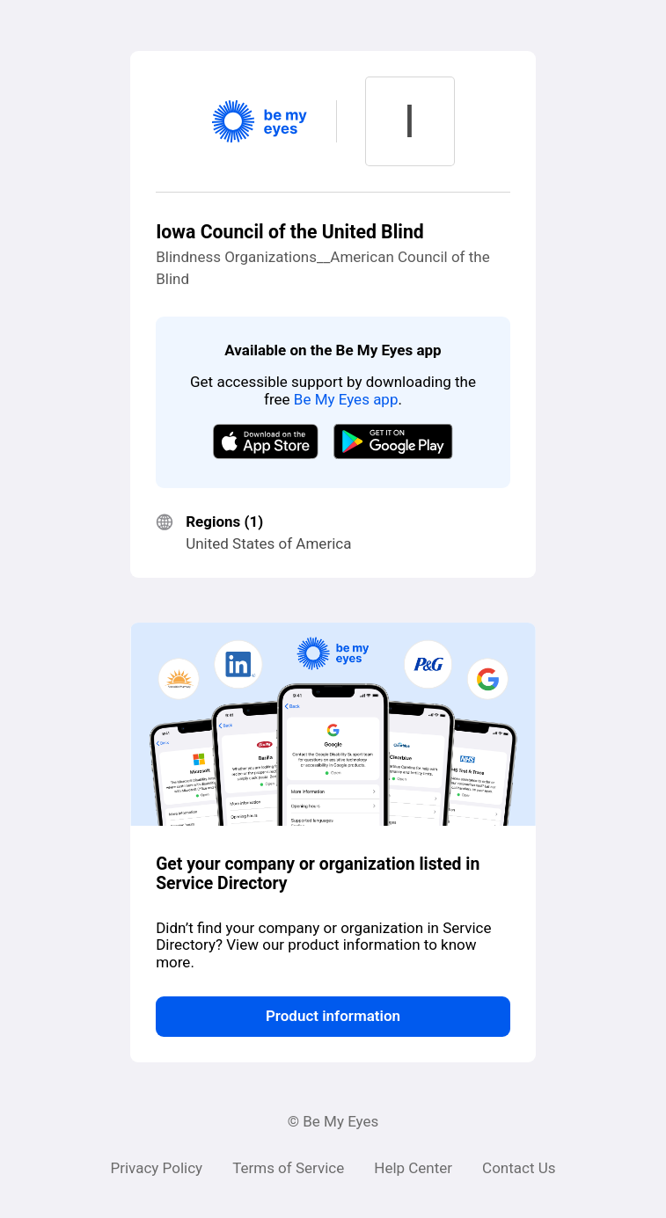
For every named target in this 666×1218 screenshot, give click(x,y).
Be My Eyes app (346, 399)
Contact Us (518, 1168)
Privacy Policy (156, 1168)
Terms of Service (288, 1168)
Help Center (413, 1168)
